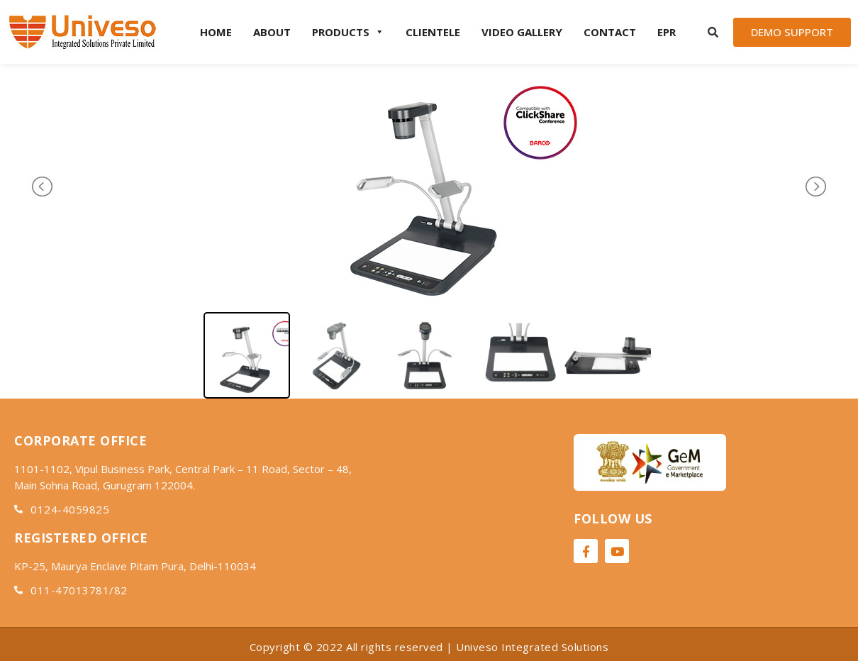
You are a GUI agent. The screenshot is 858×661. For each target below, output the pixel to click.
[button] (792, 32)
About (272, 32)
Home (216, 32)
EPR (666, 32)
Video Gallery (521, 32)
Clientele (433, 32)
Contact (610, 32)
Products (348, 32)
